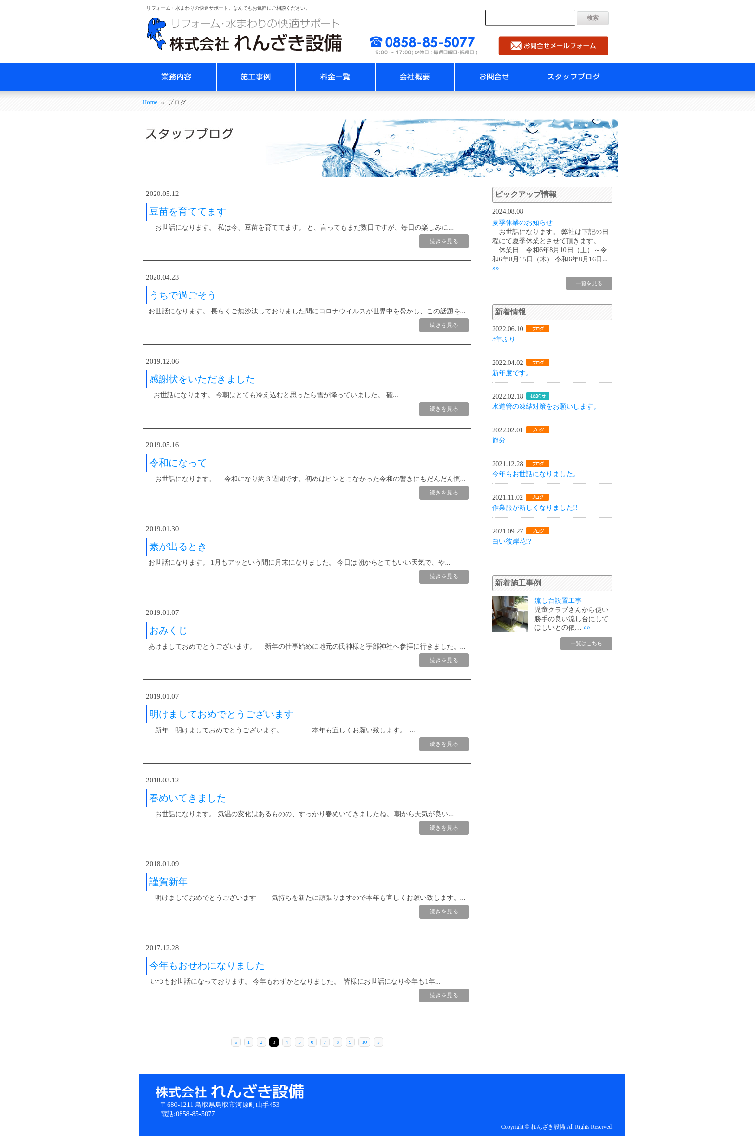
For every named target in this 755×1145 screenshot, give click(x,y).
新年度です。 (512, 373)
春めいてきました (187, 798)
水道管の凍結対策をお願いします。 (546, 406)
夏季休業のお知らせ (522, 222)
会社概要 (415, 77)
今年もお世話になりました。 (536, 474)
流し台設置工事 (558, 600)
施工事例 (256, 77)
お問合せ (494, 77)
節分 (499, 440)
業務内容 (176, 77)
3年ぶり (504, 339)
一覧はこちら (585, 643)
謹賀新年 (168, 881)
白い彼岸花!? (511, 541)
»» (495, 268)
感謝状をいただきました (202, 379)
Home (150, 102)
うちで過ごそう (183, 295)
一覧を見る (587, 283)
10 (364, 1042)
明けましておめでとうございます (221, 714)
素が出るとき (178, 546)
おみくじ (168, 630)
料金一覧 (335, 77)
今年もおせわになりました (207, 965)
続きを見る (444, 241)
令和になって (178, 462)
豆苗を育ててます (187, 211)
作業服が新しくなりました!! (535, 507)
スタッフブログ (573, 77)
